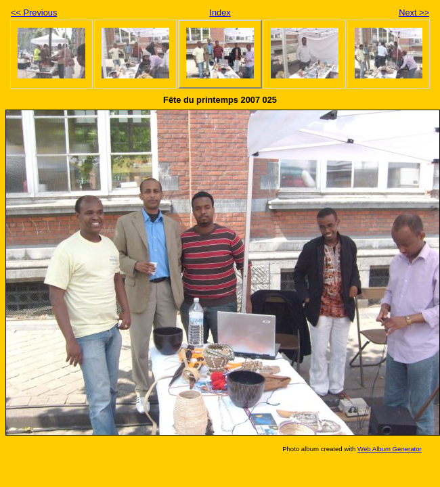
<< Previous (34, 12)
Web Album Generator (389, 449)
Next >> (414, 12)
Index (219, 12)
